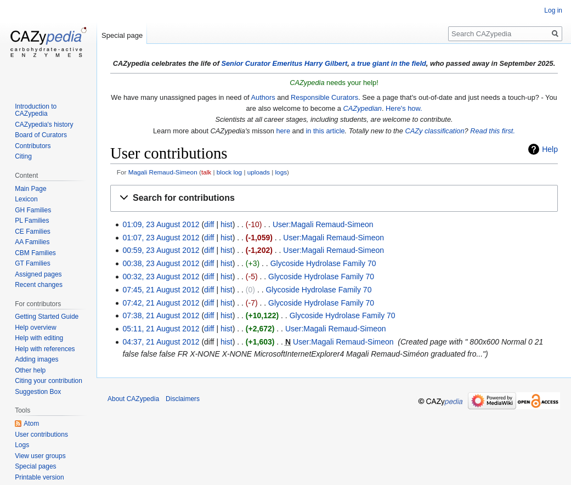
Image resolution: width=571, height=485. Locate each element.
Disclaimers (183, 399)
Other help (30, 370)
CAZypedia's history (44, 124)
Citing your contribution (48, 381)
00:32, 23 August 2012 (160, 276)
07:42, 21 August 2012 (160, 302)
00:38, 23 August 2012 (160, 263)
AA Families (32, 242)
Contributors (32, 146)
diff (209, 224)
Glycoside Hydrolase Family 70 (323, 263)
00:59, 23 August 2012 (160, 250)
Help (550, 149)
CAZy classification (434, 131)
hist (227, 224)
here (283, 131)
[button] (334, 198)
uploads (258, 172)
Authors (263, 97)
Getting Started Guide (46, 316)
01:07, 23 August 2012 (160, 237)
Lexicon (26, 199)
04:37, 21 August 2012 (160, 341)
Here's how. (404, 108)
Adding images (36, 359)
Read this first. (492, 131)
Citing (23, 156)
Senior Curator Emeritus (261, 63)
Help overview (35, 327)
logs (281, 172)
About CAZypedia (133, 399)
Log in (553, 10)
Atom (31, 423)
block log (229, 172)
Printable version (39, 477)
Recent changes (39, 285)
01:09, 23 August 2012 (160, 224)
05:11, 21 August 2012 (160, 328)
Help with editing (39, 338)
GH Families (33, 210)
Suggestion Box (38, 392)
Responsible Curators (324, 97)
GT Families (32, 263)
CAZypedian (362, 108)
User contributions (41, 434)
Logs (22, 445)
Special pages (35, 466)
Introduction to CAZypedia (35, 110)
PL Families (32, 220)
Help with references (45, 349)
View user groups (40, 456)
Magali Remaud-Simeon (162, 172)
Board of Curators (41, 135)
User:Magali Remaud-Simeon (323, 224)
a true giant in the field (388, 63)
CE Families (32, 231)
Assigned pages (38, 274)
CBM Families (35, 253)
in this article (325, 131)
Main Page (30, 189)
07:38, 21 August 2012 (160, 315)
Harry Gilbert (325, 63)
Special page (122, 35)
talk (206, 172)
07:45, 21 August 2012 (160, 289)
